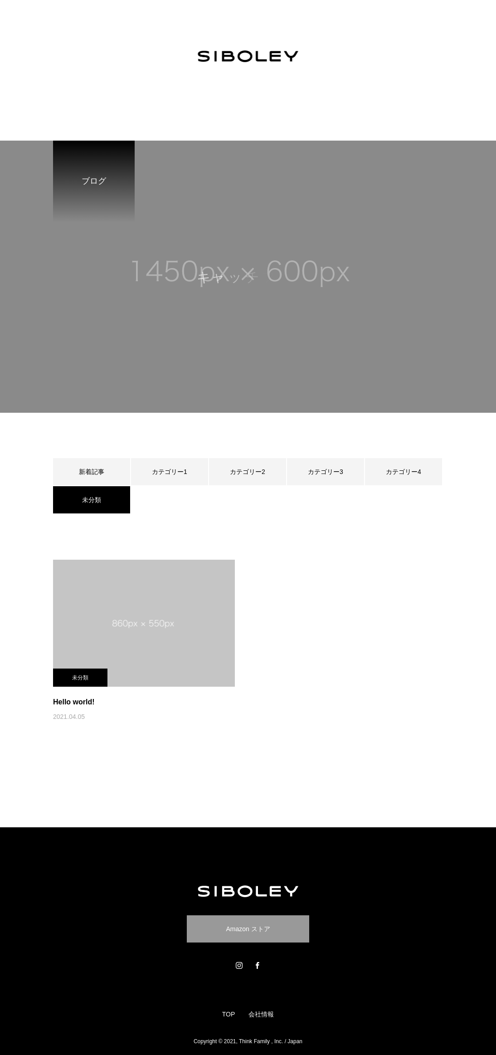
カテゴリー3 (325, 471)
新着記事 (91, 471)
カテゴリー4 (403, 471)
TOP (228, 1014)
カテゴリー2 (247, 471)
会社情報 (261, 1014)
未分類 (80, 677)
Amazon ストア (248, 929)
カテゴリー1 (169, 471)
